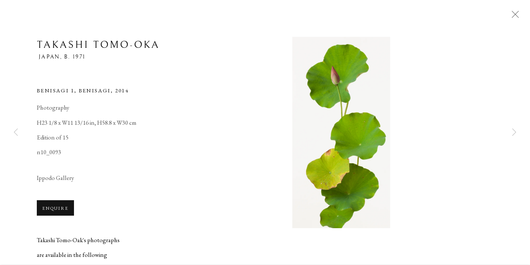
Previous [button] (16, 132)
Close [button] (513, 16)
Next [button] (514, 132)
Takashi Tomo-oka (98, 46)
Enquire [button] (55, 209)
